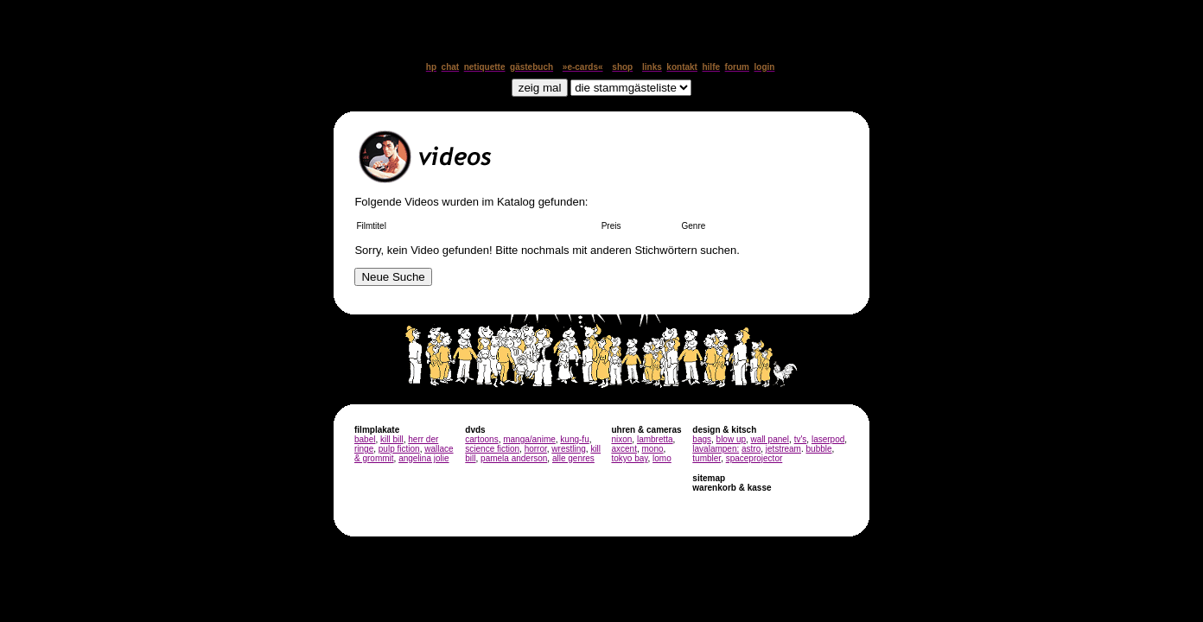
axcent (623, 449)
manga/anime (529, 439)
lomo (662, 458)
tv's (800, 439)
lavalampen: (715, 449)
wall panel (770, 439)
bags (701, 439)
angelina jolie (423, 458)
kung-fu (574, 439)
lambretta (655, 439)
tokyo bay (629, 458)
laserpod (828, 439)
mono (652, 449)
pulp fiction (399, 449)
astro (751, 449)
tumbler (706, 458)
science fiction (492, 449)
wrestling (568, 449)
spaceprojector (754, 458)
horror (536, 449)
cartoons (481, 439)
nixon (621, 439)
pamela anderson (514, 458)
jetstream (783, 449)
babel (364, 439)
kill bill (392, 439)
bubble (819, 449)
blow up (731, 439)
